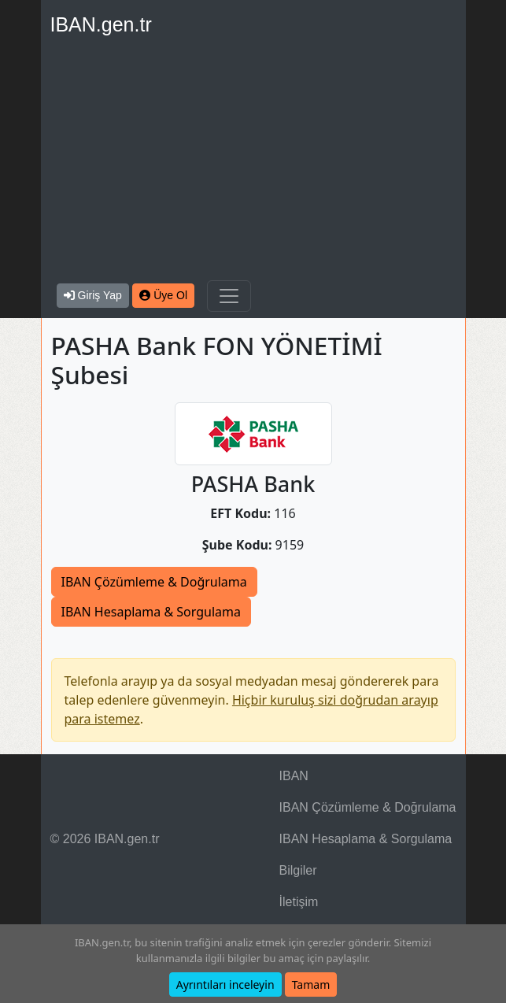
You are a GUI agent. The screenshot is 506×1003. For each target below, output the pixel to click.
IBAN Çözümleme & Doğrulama (154, 581)
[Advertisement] (253, 162)
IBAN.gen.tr (101, 24)
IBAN (293, 776)
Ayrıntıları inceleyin (225, 984)
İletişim (299, 902)
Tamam (311, 984)
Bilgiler (298, 870)
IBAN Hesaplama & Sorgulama (151, 611)
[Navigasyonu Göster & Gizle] (229, 296)
